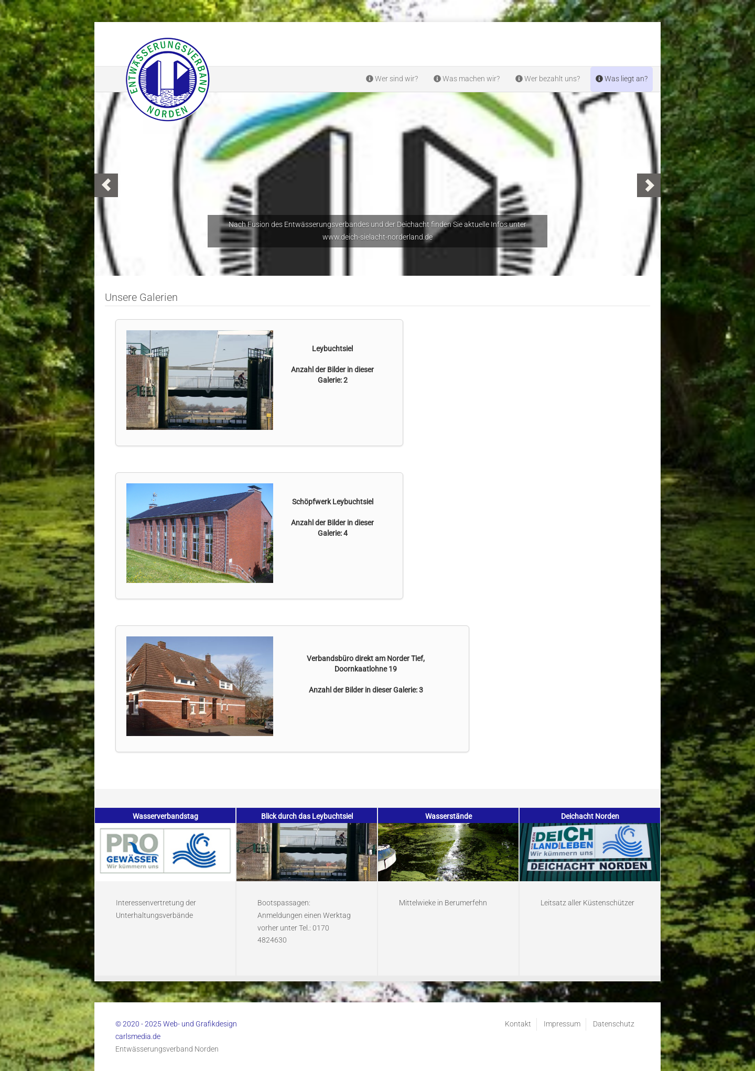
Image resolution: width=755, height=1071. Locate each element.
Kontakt (518, 1024)
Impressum (562, 1024)
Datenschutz (613, 1024)
